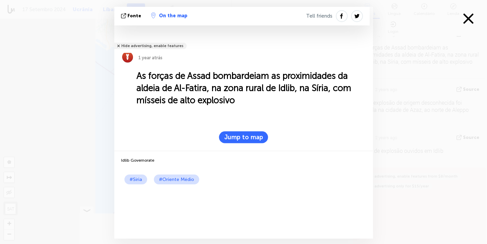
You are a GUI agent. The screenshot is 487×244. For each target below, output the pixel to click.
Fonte (131, 15)
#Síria (136, 179)
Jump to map (243, 137)
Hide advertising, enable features (152, 46)
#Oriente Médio (176, 179)
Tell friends (319, 16)
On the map (169, 16)
